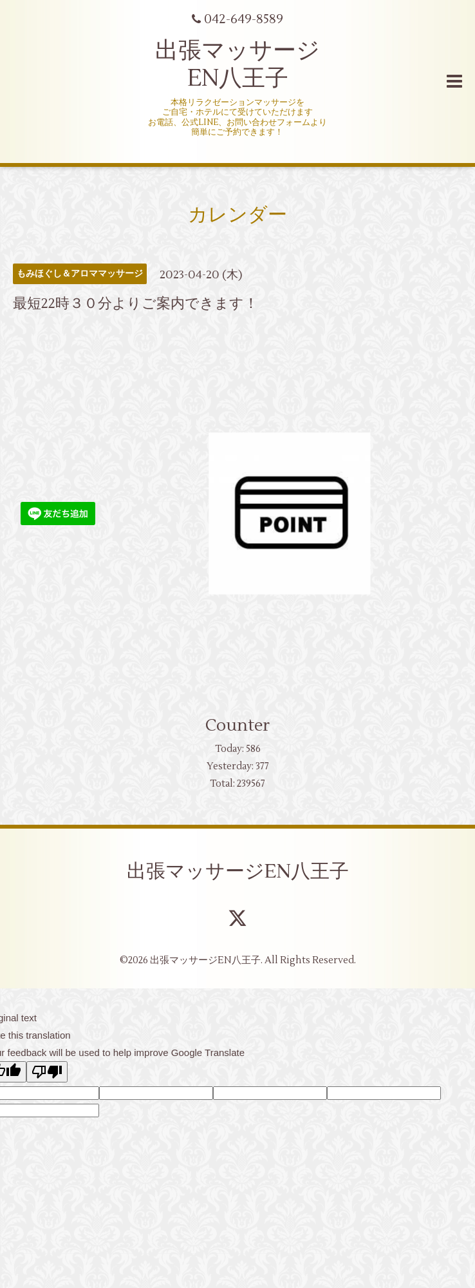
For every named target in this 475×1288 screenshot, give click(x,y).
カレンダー (237, 214)
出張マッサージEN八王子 (238, 871)
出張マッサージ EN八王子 (237, 64)
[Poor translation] (47, 1071)
